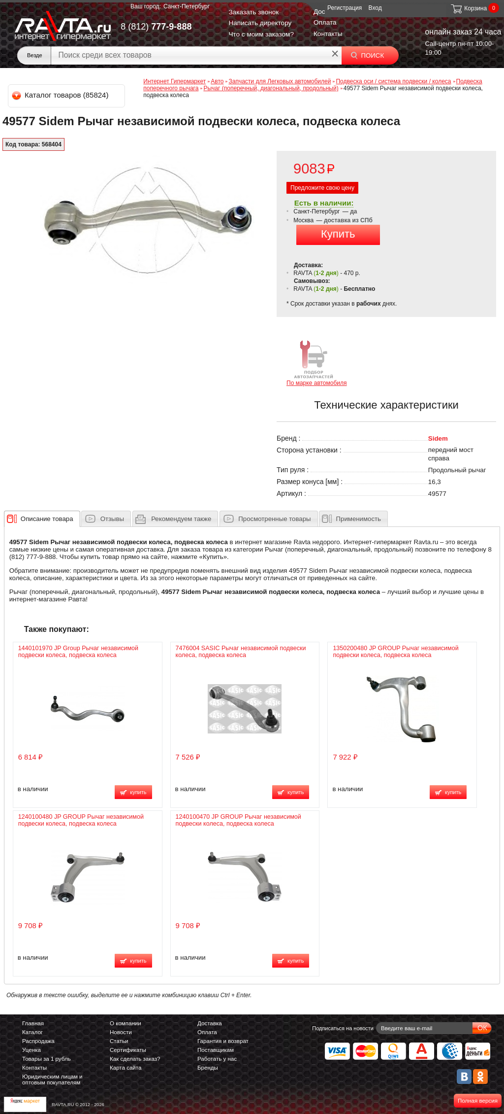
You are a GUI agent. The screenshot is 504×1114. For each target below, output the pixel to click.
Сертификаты (128, 1050)
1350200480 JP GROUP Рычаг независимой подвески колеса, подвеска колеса (395, 652)
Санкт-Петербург (186, 6)
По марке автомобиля (316, 362)
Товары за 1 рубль (46, 1059)
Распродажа (38, 1041)
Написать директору (259, 23)
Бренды (207, 1068)
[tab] (42, 518)
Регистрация (344, 7)
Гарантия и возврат (223, 1041)
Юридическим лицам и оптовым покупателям (52, 1079)
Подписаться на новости (343, 1028)
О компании (125, 1023)
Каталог (32, 1032)
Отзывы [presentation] (112, 518)
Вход (375, 7)
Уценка (31, 1050)
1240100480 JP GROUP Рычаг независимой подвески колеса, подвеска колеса (81, 820)
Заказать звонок (253, 12)
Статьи (119, 1041)
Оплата (325, 22)
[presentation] (47, 518)
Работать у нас (217, 1059)
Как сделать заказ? (135, 1059)
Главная (33, 1023)
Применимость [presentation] (358, 518)
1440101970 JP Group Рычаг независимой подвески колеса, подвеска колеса (78, 652)
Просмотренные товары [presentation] (274, 518)
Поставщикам (215, 1050)
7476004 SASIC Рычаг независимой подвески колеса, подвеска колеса (241, 652)
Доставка (209, 1023)
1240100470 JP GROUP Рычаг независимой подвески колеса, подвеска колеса (238, 820)
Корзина (468, 8)
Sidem (438, 438)
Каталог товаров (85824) (60, 95)
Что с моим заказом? (261, 34)
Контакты (328, 33)
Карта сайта (125, 1068)
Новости (121, 1032)
